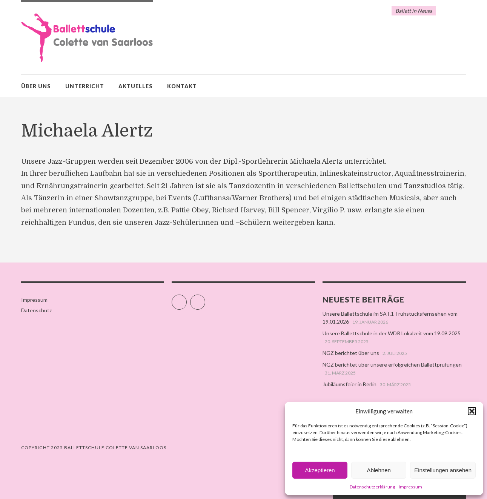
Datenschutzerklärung (372, 487)
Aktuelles (135, 86)
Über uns (36, 86)
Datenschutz (36, 310)
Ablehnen (378, 470)
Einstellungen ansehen (443, 470)
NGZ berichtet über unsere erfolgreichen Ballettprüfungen (392, 364)
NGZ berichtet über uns (351, 353)
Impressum (410, 487)
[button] (472, 411)
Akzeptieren (320, 470)
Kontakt (182, 86)
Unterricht (84, 86)
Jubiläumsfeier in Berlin (349, 384)
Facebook (186, 299)
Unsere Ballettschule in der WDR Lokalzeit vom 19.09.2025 (392, 333)
